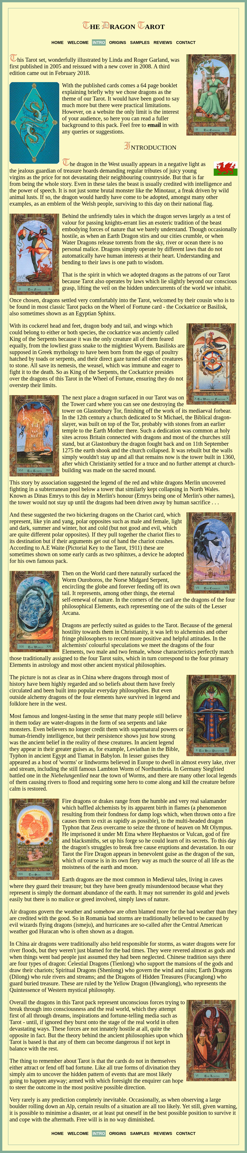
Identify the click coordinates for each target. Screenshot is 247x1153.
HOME (57, 42)
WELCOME (77, 42)
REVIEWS (163, 42)
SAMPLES (140, 42)
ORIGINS (117, 42)
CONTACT (185, 42)
